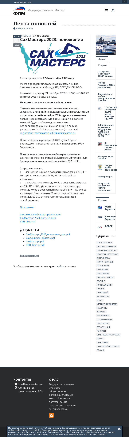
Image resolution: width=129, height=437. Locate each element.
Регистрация (20, 2)
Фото (99, 300)
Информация (105, 176)
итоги (100, 261)
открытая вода (104, 242)
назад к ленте (23, 28)
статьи (100, 288)
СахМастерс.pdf (35, 241)
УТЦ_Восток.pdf (35, 245)
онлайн (101, 277)
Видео (110, 277)
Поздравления (104, 285)
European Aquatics (110, 218)
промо (100, 350)
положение (25, 36)
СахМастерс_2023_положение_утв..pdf (48, 234)
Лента (101, 59)
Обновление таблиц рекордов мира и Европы (106, 97)
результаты (103, 265)
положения (103, 323)
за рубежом (103, 296)
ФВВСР (109, 226)
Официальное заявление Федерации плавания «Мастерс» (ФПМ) (106, 131)
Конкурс (101, 311)
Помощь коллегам (106, 250)
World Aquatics (110, 208)
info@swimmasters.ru (30, 384)
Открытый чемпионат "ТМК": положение (104, 186)
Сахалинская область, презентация (40, 214)
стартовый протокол (108, 346)
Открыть (125, 1)
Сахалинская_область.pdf (40, 238)
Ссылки (102, 200)
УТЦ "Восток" (28, 221)
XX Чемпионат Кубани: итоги (111, 146)
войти (60, 266)
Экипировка (103, 258)
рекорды (101, 331)
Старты (102, 65)
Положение (27, 207)
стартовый (102, 292)
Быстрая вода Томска (105, 157)
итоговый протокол (107, 254)
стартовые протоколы (108, 334)
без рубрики (103, 315)
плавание (102, 308)
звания (109, 261)
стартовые (102, 342)
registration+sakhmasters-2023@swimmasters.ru (47, 133)
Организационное (106, 246)
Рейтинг (101, 281)
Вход (29, 2)
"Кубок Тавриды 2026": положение (106, 85)
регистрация (103, 327)
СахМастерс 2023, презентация (38, 218)
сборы (100, 338)
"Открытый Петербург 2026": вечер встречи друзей (111, 113)
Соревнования (104, 319)
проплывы (102, 269)
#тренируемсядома (107, 304)
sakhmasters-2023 (41, 36)
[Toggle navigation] (106, 10)
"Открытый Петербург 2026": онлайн (105, 73)
